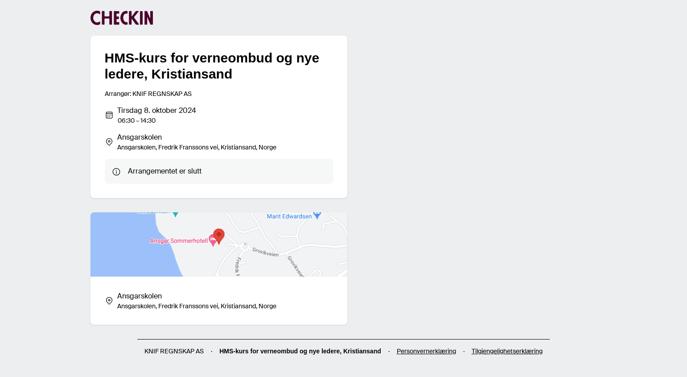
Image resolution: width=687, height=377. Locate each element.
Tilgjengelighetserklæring (507, 351)
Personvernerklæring (426, 351)
